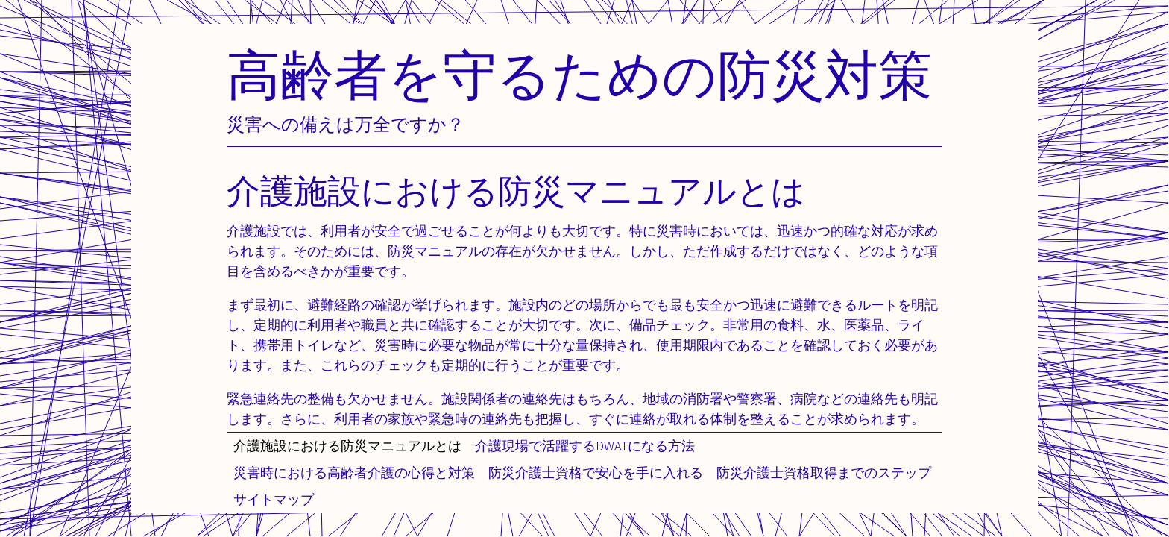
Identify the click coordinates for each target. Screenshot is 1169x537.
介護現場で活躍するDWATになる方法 (585, 445)
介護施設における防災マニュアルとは (347, 445)
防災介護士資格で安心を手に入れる (595, 472)
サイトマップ (273, 499)
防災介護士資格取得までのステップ (823, 472)
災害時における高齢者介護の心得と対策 (354, 472)
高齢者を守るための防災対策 (579, 74)
